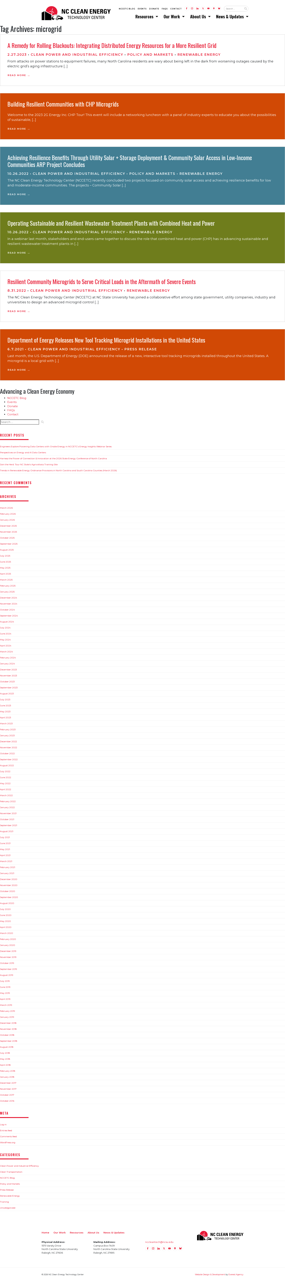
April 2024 (5, 647)
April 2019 (5, 1000)
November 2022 (8, 749)
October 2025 (7, 539)
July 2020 (5, 910)
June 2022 (5, 779)
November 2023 (8, 677)
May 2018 (5, 1060)
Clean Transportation (11, 1173)
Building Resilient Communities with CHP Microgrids (63, 105)
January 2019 (7, 1018)
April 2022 (5, 791)
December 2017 (8, 1084)
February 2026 (8, 515)
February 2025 (7, 587)
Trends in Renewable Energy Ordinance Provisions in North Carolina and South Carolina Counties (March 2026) (58, 472)
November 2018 (8, 1030)
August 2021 (6, 833)
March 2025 (6, 581)
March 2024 (6, 653)
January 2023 (7, 737)
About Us (198, 17)
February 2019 (7, 1012)
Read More (17, 77)
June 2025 (5, 563)
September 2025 (8, 545)
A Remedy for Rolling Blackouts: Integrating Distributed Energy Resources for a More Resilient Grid (111, 47)
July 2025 (5, 557)
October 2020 (7, 892)
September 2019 (8, 970)
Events (142, 9)
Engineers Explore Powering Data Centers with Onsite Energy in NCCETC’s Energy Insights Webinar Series (56, 448)
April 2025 (5, 575)
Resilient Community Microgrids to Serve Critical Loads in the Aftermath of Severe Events (101, 283)
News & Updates (230, 17)
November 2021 (8, 815)
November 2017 (8, 1090)
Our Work (172, 17)
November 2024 (8, 605)
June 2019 (5, 988)
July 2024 (5, 629)
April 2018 (5, 1066)
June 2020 (5, 916)
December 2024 (8, 599)
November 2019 (8, 958)
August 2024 (7, 623)
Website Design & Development (210, 1276)
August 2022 (7, 767)
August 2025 (7, 551)
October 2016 (7, 1102)
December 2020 (8, 880)
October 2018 (7, 1036)
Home (45, 1234)
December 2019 (8, 952)
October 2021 (7, 821)
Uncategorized (7, 1209)
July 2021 (5, 839)
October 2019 (7, 964)
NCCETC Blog (127, 9)
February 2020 (8, 940)
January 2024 (7, 665)
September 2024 (9, 617)
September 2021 (8, 827)
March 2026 (6, 509)
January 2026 (7, 521)
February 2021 (7, 868)
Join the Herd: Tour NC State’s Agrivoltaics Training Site (29, 466)
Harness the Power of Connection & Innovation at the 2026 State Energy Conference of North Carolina (53, 460)
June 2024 (5, 635)
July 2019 (5, 982)
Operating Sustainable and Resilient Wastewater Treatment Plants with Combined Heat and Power (111, 224)
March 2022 (6, 797)
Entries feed (6, 1132)
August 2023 (7, 695)
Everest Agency (235, 1276)
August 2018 (6, 1048)
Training (4, 1203)
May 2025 (5, 569)
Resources (144, 17)
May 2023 (5, 713)
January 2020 (7, 946)
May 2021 (5, 851)
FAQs (165, 9)
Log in (3, 1126)
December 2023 (8, 671)
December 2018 (8, 1024)
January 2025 (7, 593)
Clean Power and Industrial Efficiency (77, 56)
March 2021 (6, 863)
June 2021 (5, 845)
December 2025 (8, 527)
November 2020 (8, 886)
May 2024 (5, 641)
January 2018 (7, 1078)
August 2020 (7, 904)
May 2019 (5, 994)
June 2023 (5, 707)
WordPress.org (7, 1144)
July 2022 (5, 773)
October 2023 (7, 683)
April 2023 (5, 719)
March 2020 (6, 934)
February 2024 (8, 659)
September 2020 (9, 898)
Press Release (140, 351)
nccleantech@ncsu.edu (159, 1243)
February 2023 (8, 731)
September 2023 (9, 689)
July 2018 (5, 1054)
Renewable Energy (199, 56)
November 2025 (8, 533)
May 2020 (5, 922)
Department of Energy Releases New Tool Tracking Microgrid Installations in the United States (106, 341)
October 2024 (7, 611)
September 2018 (8, 1042)
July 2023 (5, 701)
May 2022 (5, 785)
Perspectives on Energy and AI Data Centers (23, 454)
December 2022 (8, 743)
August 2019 (6, 976)
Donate (154, 9)
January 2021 (7, 874)
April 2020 (5, 928)
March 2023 (6, 725)
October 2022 (7, 755)
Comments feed (8, 1138)
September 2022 (9, 761)
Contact (176, 9)
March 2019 (6, 1006)
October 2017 (7, 1096)
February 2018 (7, 1072)
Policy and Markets (150, 56)
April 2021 (5, 857)
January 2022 (7, 809)
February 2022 (8, 803)
